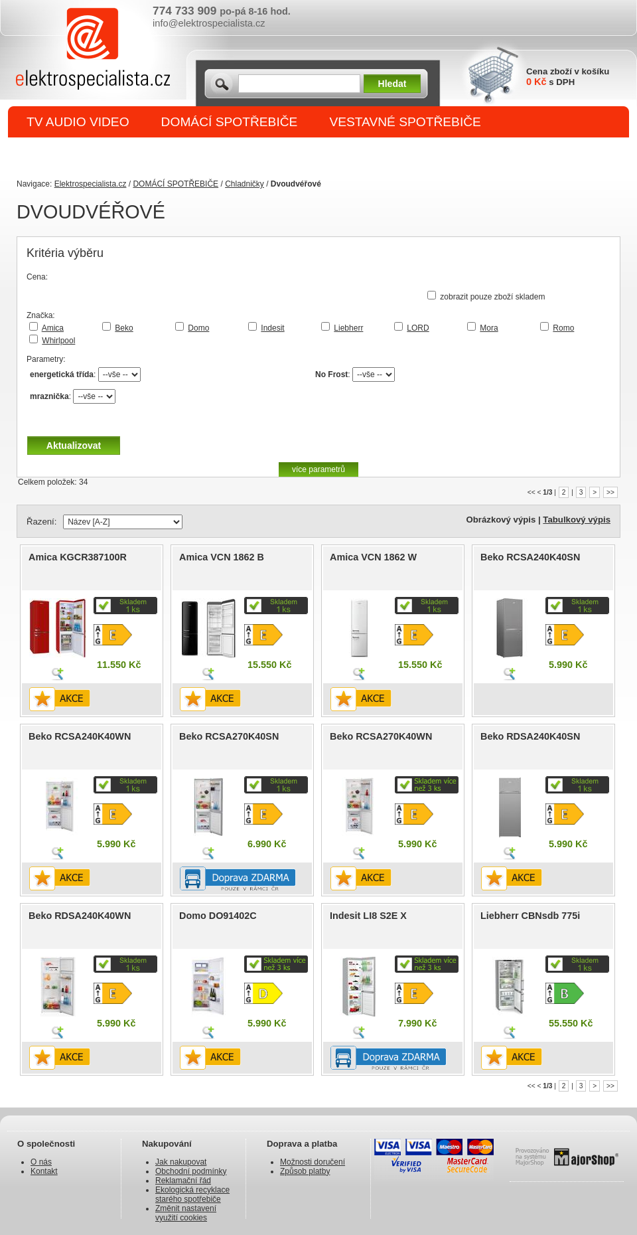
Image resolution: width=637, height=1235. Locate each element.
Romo (563, 328)
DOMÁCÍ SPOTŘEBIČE (229, 122)
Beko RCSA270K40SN (229, 736)
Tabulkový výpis (576, 520)
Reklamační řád (183, 1180)
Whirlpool (58, 340)
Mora (489, 328)
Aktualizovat (73, 445)
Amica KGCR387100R (78, 557)
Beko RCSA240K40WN (80, 736)
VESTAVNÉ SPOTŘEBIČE (405, 122)
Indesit (272, 328)
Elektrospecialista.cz (90, 184)
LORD (418, 328)
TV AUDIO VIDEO (78, 122)
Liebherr (348, 328)
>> (610, 492)
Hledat (392, 83)
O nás (41, 1162)
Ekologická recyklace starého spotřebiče (192, 1194)
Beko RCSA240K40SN (530, 557)
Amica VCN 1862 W (373, 557)
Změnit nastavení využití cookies (185, 1213)
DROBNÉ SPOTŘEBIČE (97, 154)
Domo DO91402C (218, 915)
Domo (198, 328)
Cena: (37, 277)
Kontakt (44, 1171)
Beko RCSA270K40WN (381, 736)
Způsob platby (305, 1171)
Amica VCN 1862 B (221, 557)
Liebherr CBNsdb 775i (530, 915)
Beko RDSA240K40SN (530, 736)
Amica (53, 328)
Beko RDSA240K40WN (80, 915)
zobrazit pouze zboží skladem (492, 296)
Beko (124, 328)
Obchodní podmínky (190, 1171)
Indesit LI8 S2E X (368, 915)
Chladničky (244, 184)
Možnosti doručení (312, 1162)
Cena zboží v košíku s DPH (567, 76)
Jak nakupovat (180, 1162)
